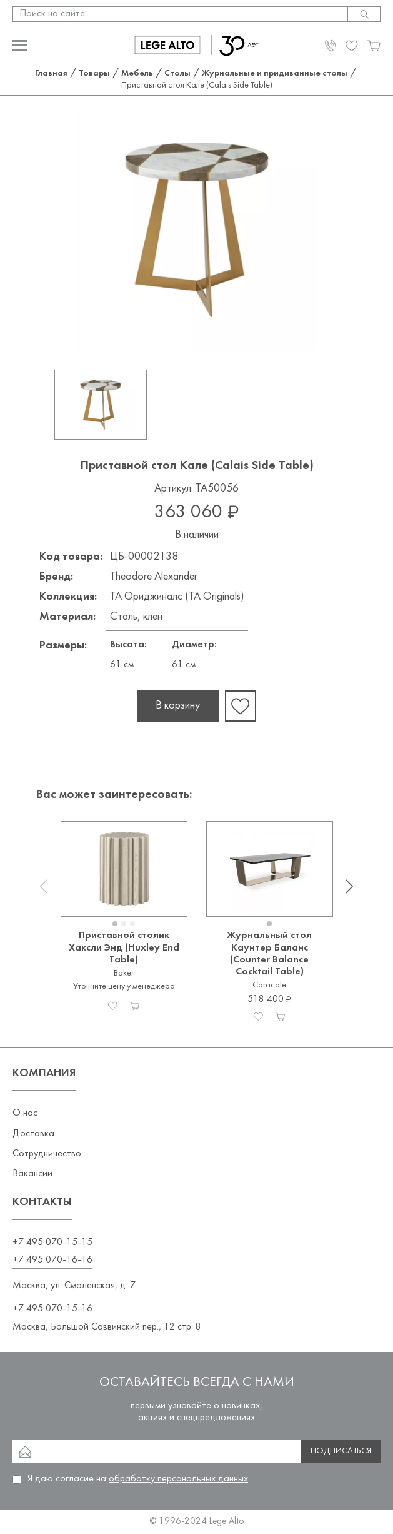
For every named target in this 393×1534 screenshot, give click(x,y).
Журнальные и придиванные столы (274, 73)
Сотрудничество (46, 1154)
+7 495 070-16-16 (52, 1260)
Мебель (137, 73)
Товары (94, 73)
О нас (24, 1113)
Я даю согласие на (137, 1479)
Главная (51, 73)
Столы (177, 73)
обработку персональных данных (178, 1479)
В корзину (178, 705)
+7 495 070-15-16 (52, 1309)
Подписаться (341, 1451)
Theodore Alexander (153, 577)
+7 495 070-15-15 (52, 1243)
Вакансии (32, 1174)
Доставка (33, 1134)
